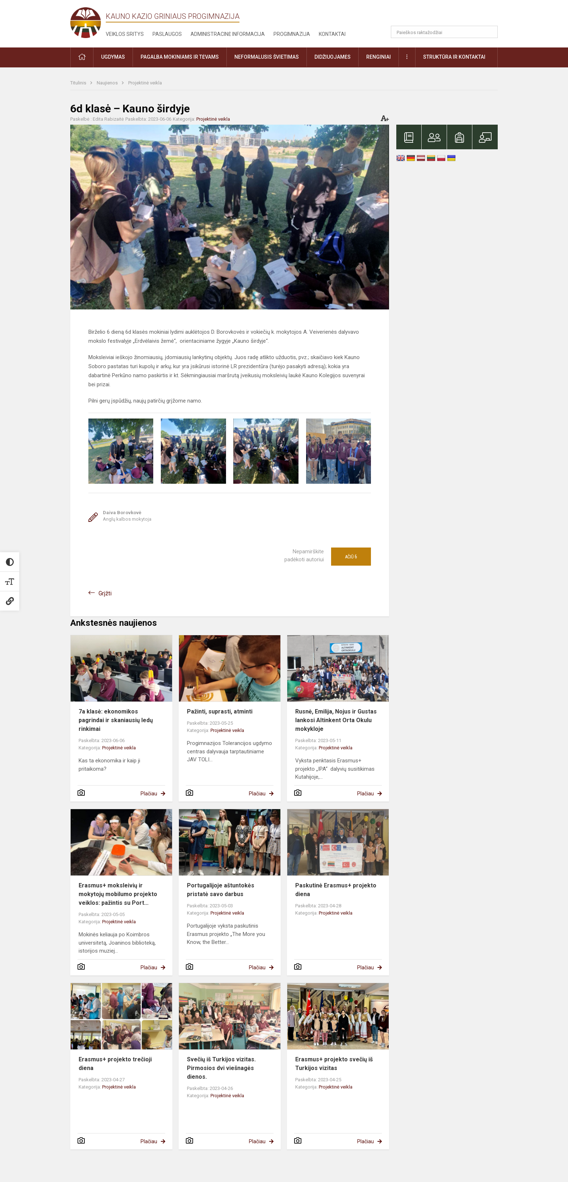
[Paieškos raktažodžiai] (444, 32)
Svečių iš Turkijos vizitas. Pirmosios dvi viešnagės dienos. (221, 1068)
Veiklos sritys (125, 34)
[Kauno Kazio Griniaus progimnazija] (88, 22)
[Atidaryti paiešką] (489, 31)
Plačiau (149, 793)
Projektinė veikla (145, 83)
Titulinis (78, 83)
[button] (448, 15)
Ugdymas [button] (113, 57)
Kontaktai (332, 34)
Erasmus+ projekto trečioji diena (115, 1063)
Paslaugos (167, 34)
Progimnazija (291, 34)
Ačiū (351, 557)
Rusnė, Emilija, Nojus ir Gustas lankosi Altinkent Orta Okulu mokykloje (336, 720)
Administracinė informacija (228, 34)
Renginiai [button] (378, 57)
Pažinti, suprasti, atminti (219, 711)
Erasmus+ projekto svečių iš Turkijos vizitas (334, 1063)
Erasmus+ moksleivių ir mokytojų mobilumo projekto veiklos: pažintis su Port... (118, 894)
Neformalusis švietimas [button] (266, 57)
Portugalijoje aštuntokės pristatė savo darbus (220, 890)
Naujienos (108, 83)
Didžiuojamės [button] (332, 57)
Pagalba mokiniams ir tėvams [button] (180, 57)
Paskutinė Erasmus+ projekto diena (335, 890)
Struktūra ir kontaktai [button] (454, 57)
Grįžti (105, 593)
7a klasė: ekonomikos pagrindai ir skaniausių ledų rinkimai (116, 720)
